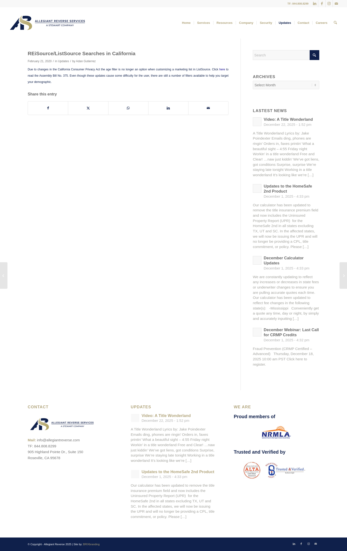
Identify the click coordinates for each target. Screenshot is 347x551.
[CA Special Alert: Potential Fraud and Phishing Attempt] (3, 275)
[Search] (335, 23)
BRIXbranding (91, 544)
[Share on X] (88, 108)
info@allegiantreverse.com (58, 440)
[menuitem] (186, 23)
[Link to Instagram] (329, 3)
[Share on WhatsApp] (128, 108)
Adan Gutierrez (86, 61)
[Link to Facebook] (321, 3)
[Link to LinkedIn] (314, 3)
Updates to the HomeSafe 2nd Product (178, 472)
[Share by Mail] (208, 108)
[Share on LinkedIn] (168, 108)
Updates (63, 61)
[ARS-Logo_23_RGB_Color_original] (47, 23)
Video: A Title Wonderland (288, 119)
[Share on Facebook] (48, 108)
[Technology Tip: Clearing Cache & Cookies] (343, 275)
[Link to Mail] (336, 3)
